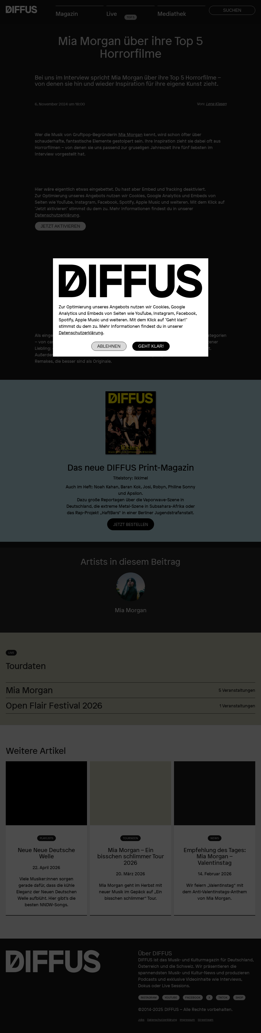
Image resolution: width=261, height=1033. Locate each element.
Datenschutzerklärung (81, 332)
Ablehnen (109, 346)
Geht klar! (151, 346)
